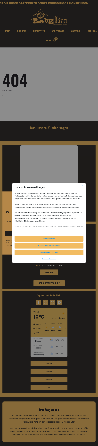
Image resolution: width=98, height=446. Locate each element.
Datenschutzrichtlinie (49, 259)
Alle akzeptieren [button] (49, 239)
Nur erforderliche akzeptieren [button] (49, 246)
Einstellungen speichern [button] (49, 252)
